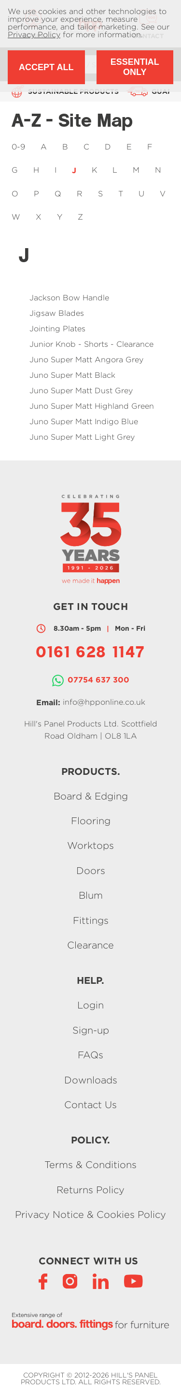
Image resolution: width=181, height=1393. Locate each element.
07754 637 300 (98, 679)
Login (90, 1005)
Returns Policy (90, 1190)
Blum (91, 895)
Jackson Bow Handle (69, 298)
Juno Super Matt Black (72, 375)
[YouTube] (133, 1280)
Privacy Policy (34, 34)
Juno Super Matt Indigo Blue (83, 421)
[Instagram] (70, 1280)
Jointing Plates (57, 329)
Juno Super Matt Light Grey (82, 437)
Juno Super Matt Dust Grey (81, 390)
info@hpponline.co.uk (104, 702)
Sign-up (90, 1030)
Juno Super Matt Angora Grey (86, 360)
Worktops (90, 846)
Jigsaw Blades (56, 313)
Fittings (91, 920)
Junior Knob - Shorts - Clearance (91, 344)
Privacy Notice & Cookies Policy (90, 1215)
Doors (90, 870)
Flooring (91, 820)
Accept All (46, 67)
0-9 (18, 147)
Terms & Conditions (90, 1165)
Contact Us (90, 1104)
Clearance (90, 945)
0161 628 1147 (90, 653)
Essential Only (135, 67)
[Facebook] (43, 1280)
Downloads (90, 1080)
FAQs (90, 1055)
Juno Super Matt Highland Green (91, 406)
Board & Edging (91, 796)
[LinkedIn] (101, 1280)
